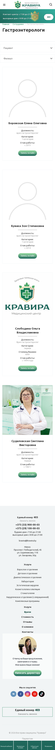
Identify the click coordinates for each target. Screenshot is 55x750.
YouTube (35, 694)
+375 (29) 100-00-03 (28, 528)
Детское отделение (27, 573)
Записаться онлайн (20, 747)
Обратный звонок (34, 747)
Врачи (27, 612)
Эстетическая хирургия (28, 585)
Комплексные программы (27, 601)
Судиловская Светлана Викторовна (27, 443)
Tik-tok (42, 694)
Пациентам (27, 738)
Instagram (28, 694)
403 (27, 517)
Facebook (20, 694)
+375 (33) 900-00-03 (28, 524)
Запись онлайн (27, 153)
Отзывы (27, 622)
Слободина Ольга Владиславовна (27, 330)
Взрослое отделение (27, 569)
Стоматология (27, 593)
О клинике (27, 627)
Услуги (27, 564)
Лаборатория (27, 581)
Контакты (27, 632)
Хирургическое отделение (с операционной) (27, 597)
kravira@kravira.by (27, 541)
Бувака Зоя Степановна (27, 225)
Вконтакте (13, 694)
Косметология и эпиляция (27, 589)
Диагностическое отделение (27, 577)
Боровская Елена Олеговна (27, 123)
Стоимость (27, 617)
